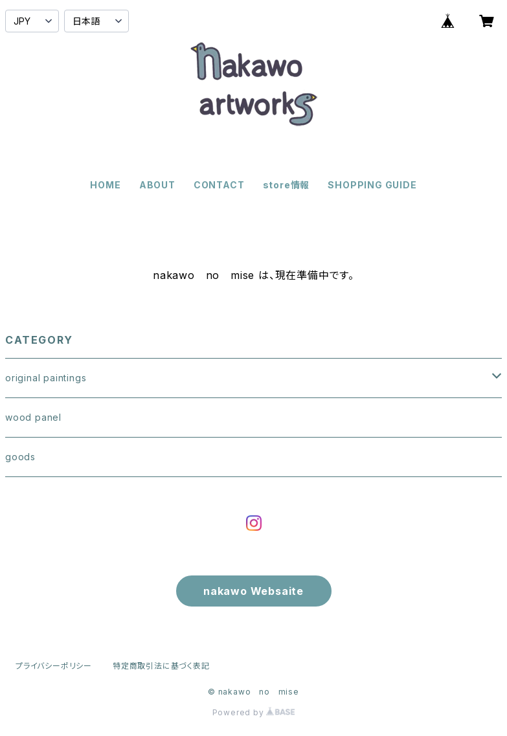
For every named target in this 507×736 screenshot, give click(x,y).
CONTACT (219, 184)
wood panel (33, 417)
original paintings (45, 377)
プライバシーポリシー (54, 666)
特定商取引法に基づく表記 (161, 666)
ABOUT (157, 184)
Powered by (253, 712)
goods (20, 456)
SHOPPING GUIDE (372, 184)
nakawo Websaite (253, 591)
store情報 (286, 184)
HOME (105, 184)
